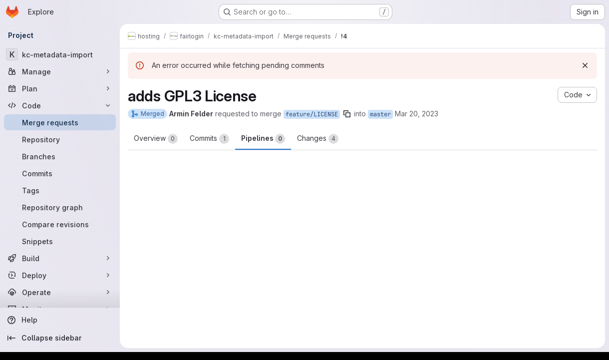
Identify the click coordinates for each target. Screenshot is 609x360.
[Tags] (60, 190)
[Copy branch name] (347, 114)
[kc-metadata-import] (60, 54)
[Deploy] (60, 275)
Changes (317, 139)
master (380, 114)
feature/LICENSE (312, 114)
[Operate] (60, 292)
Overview (156, 139)
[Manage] (60, 71)
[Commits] (60, 173)
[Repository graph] (60, 207)
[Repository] (60, 139)
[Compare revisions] (60, 224)
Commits (209, 139)
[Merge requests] (60, 122)
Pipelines (263, 139)
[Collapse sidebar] (60, 338)
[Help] (60, 320)
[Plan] (60, 88)
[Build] (60, 258)
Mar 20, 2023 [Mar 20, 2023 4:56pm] (416, 113)
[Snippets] (60, 241)
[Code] (60, 105)
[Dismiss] (585, 65)
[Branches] (60, 156)
